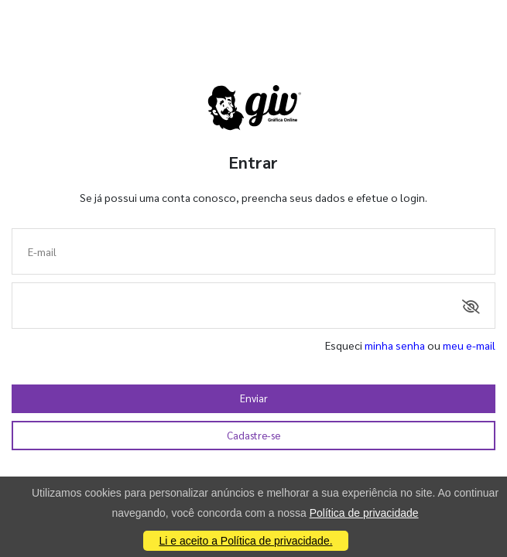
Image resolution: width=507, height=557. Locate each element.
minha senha (395, 345)
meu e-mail (469, 345)
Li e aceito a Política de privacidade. (245, 541)
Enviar (254, 398)
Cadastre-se (253, 435)
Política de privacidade (364, 513)
